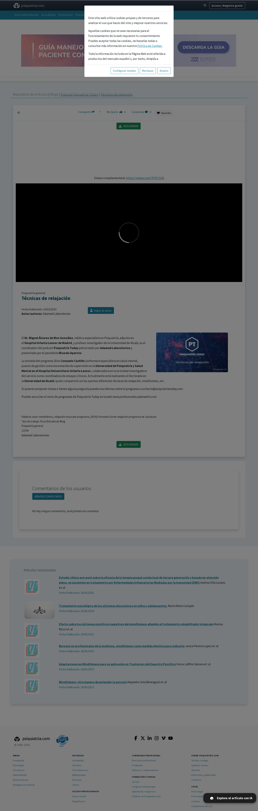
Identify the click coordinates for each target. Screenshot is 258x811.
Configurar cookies (124, 70)
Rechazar (148, 70)
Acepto (164, 70)
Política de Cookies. (149, 46)
